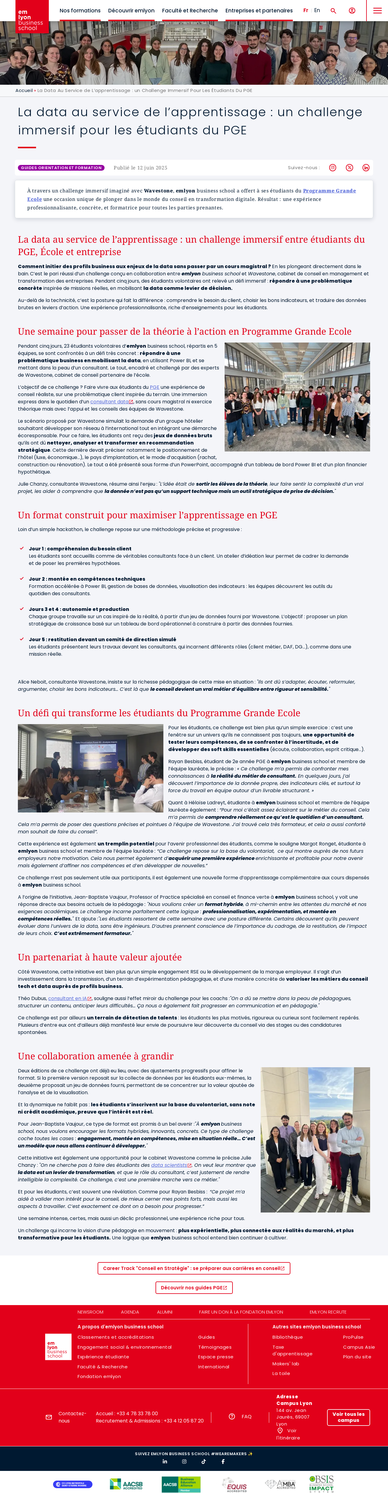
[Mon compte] (352, 10)
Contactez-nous (73, 1417)
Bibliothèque (288, 1337)
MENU (376, 5)
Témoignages (215, 1347)
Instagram (333, 167)
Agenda (130, 1312)
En (317, 10)
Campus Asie (359, 1347)
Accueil (24, 90)
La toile (281, 1373)
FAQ (247, 1416)
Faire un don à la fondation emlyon (241, 1312)
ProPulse (353, 1337)
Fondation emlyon (99, 1376)
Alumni (164, 1312)
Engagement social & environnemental (125, 1347)
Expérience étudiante (103, 1357)
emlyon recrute (328, 1312)
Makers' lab (286, 1363)
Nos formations (80, 10)
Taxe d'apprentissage (293, 1350)
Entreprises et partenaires (259, 10)
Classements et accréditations (116, 1337)
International (213, 1366)
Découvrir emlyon (131, 10)
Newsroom (90, 1312)
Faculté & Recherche (103, 1366)
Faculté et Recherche (190, 10)
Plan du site (357, 1357)
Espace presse (216, 1357)
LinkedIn (366, 167)
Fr (305, 10)
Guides (206, 1337)
